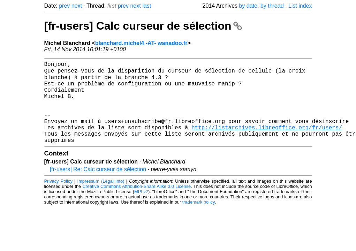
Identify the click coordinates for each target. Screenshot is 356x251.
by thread (272, 6)
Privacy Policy (58, 198)
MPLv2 (141, 209)
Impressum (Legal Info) (100, 198)
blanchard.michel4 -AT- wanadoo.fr (141, 43)
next (76, 6)
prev (64, 6)
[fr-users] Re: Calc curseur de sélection (98, 187)
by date (248, 6)
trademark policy (198, 219)
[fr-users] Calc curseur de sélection (143, 26)
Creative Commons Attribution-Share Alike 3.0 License (136, 203)
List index (300, 6)
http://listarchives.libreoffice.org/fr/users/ (266, 142)
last (146, 6)
